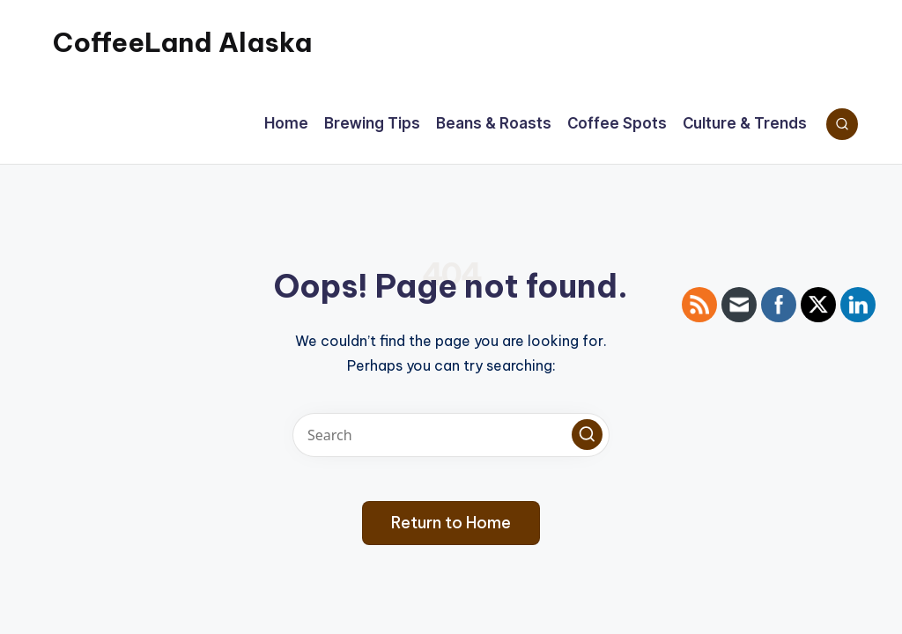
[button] (587, 434)
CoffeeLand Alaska (182, 42)
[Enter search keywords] (451, 435)
